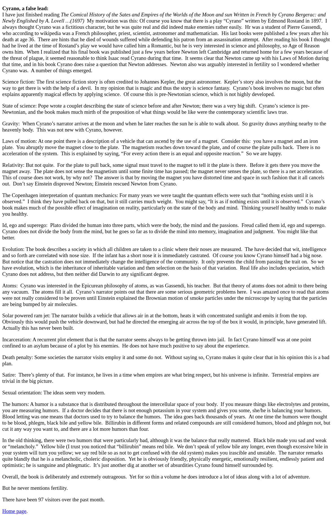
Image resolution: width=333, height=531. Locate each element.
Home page (14, 511)
